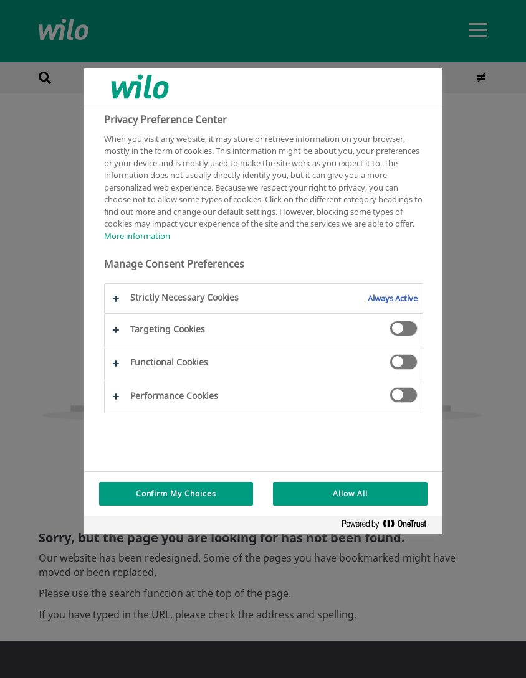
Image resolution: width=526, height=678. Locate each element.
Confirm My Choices (176, 493)
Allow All (350, 493)
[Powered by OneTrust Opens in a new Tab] (389, 526)
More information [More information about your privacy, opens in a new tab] (137, 236)
